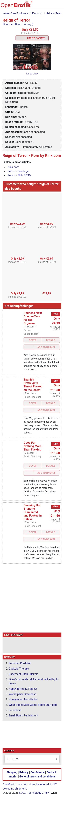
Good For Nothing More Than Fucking (32, 446)
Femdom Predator (20, 663)
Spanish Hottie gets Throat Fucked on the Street (33, 385)
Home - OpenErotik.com (15, 13)
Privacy (24, 772)
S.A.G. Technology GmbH (34, 792)
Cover (33, 340)
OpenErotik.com (12, 784)
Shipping (11, 772)
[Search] (38, 6)
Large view (32, 73)
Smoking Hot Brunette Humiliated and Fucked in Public (33, 512)
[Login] (52, 6)
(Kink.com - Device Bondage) (18, 24)
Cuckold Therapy (19, 668)
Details (50, 340)
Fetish (11, 171)
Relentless (15, 710)
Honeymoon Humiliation (23, 699)
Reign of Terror (54, 13)
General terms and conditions (37, 776)
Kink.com (37, 13)
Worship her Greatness (22, 694)
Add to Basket (36, 38)
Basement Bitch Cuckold (23, 673)
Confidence (38, 772)
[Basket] (45, 6)
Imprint (13, 776)
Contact (51, 772)
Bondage (23, 171)
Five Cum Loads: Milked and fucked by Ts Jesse (34, 681)
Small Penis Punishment (23, 715)
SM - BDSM (24, 175)
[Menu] (59, 6)
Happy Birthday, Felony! (23, 688)
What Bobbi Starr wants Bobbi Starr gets (33, 704)
